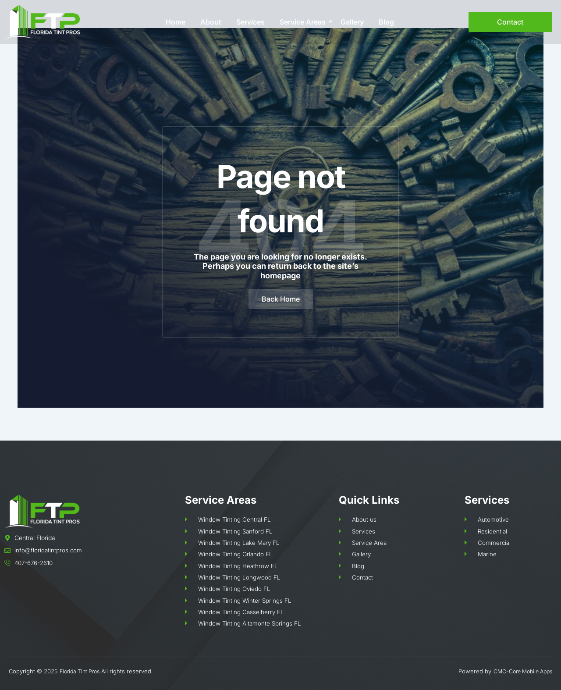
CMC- (495, 671)
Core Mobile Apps (527, 671)
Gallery (352, 22)
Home (175, 22)
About (210, 22)
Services (250, 22)
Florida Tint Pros (82, 671)
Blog (386, 22)
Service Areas (304, 22)
